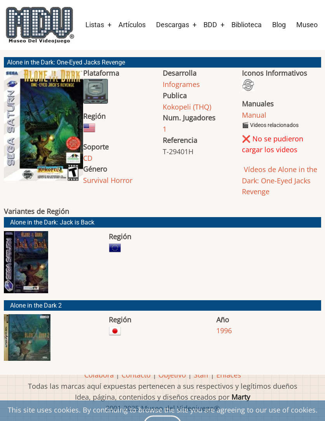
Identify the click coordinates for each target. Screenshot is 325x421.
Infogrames (181, 84)
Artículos (132, 25)
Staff (201, 374)
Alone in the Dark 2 (36, 305)
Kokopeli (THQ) (187, 106)
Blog (279, 25)
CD (87, 158)
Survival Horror (107, 180)
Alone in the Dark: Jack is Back (52, 222)
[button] (43, 129)
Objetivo (172, 374)
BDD (210, 25)
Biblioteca (246, 25)
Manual (254, 115)
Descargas (172, 25)
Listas (94, 25)
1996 (224, 330)
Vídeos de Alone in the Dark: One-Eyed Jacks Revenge (279, 181)
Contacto (136, 374)
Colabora (99, 374)
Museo (307, 25)
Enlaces (228, 374)
